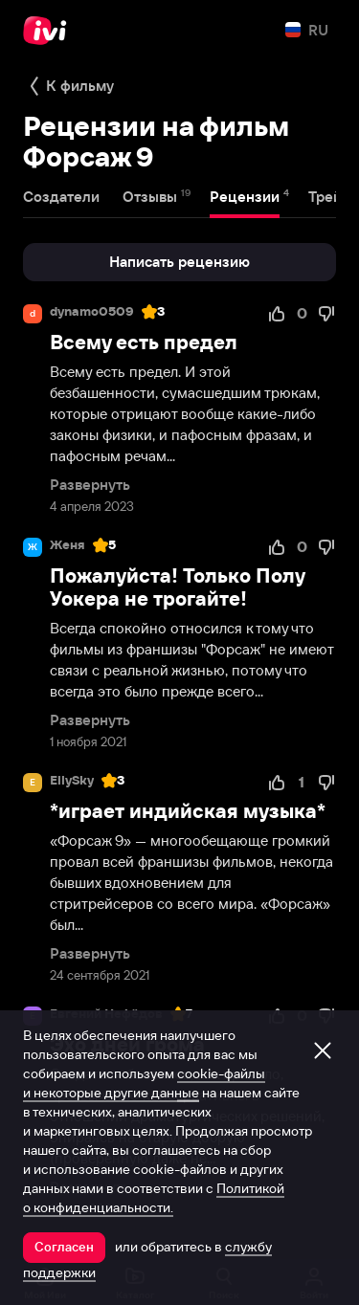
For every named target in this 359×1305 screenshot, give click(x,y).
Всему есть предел (143, 342)
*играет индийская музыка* (187, 811)
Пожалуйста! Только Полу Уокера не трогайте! (177, 586)
